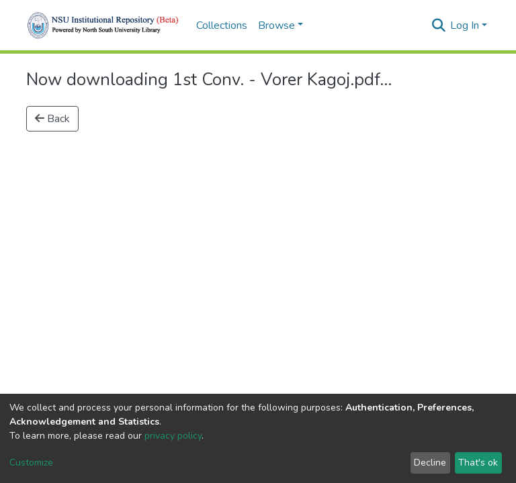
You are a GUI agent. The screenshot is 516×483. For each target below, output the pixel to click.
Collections (221, 25)
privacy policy (173, 435)
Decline (430, 462)
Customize (31, 462)
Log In (464, 25)
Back (52, 118)
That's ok (478, 462)
